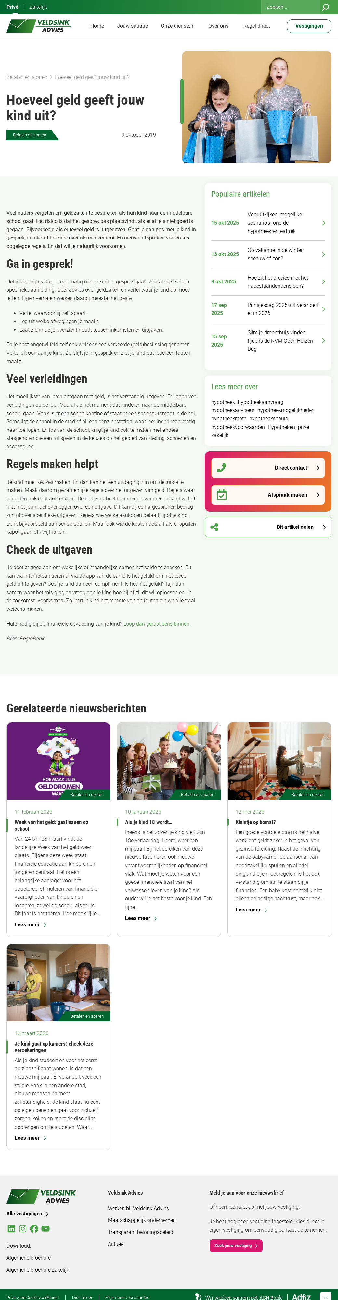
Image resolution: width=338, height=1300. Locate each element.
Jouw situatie (132, 26)
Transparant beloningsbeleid (140, 1232)
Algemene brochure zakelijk (37, 1270)
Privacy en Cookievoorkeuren (32, 1297)
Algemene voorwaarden (127, 1297)
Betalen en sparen (26, 77)
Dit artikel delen (262, 527)
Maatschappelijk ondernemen (142, 1220)
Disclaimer (82, 1297)
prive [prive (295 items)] (303, 427)
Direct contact (262, 468)
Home (97, 26)
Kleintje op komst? (256, 822)
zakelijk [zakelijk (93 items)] (219, 435)
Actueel (116, 1244)
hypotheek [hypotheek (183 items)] (223, 402)
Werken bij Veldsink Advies (138, 1208)
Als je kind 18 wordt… (148, 822)
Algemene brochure (28, 1258)
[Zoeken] (326, 7)
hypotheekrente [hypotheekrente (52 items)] (228, 419)
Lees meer (30, 925)
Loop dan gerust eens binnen (156, 624)
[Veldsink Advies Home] (39, 26)
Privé (12, 7)
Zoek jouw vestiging (233, 1245)
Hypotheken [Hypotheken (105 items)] (281, 427)
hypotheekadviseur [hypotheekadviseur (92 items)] (232, 410)
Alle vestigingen (24, 1214)
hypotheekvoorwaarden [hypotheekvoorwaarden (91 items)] (238, 427)
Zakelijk (38, 7)
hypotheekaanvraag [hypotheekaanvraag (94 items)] (260, 402)
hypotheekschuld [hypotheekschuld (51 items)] (268, 419)
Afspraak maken (262, 495)
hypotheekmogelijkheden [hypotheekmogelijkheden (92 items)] (286, 410)
